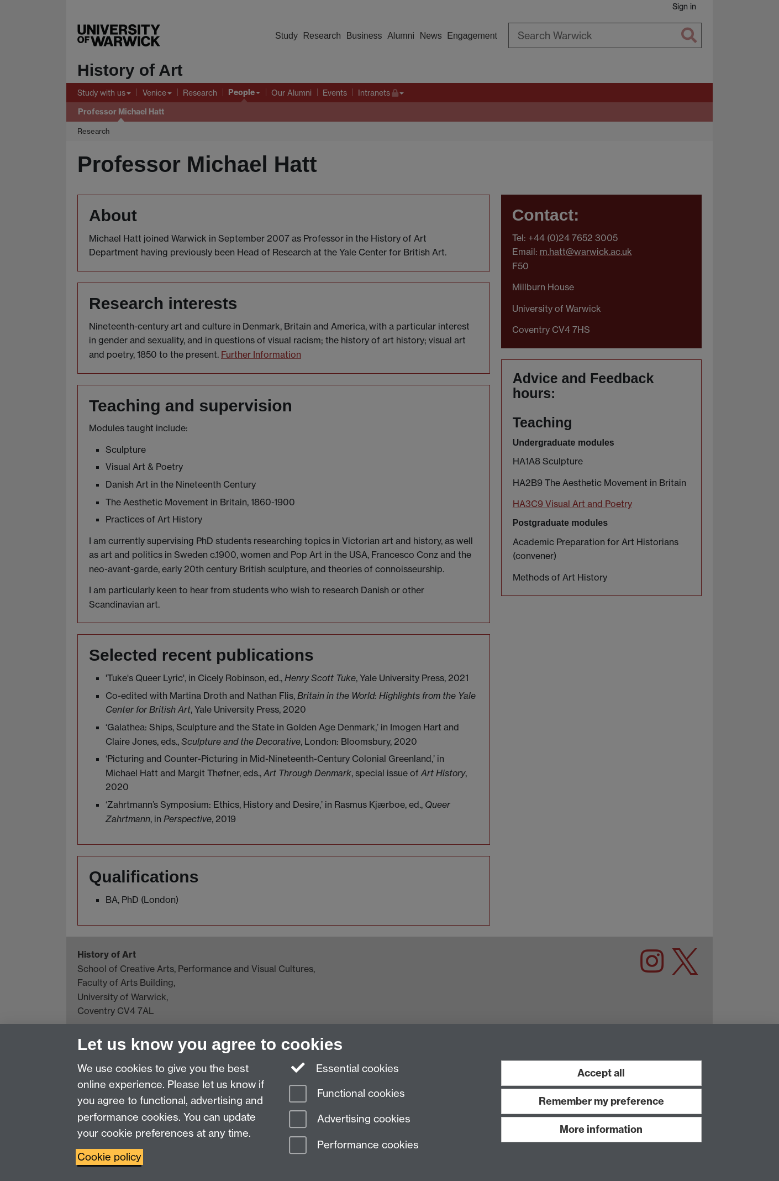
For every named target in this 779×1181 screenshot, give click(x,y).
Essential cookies (344, 1067)
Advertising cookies (349, 1120)
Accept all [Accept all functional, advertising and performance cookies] (601, 1073)
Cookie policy (109, 1157)
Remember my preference (601, 1101)
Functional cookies (347, 1094)
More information (601, 1129)
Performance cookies (354, 1146)
